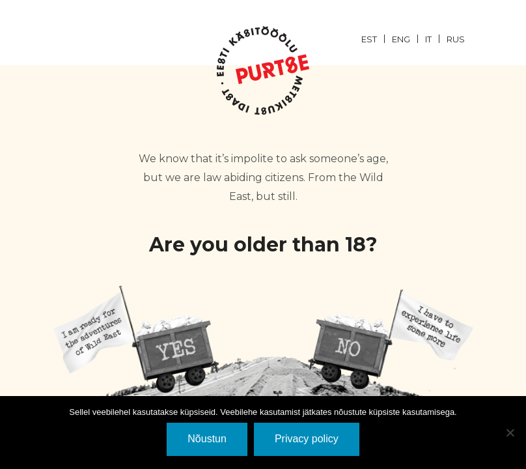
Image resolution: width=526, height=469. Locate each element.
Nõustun (207, 438)
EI (390, 339)
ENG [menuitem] (401, 39)
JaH (136, 339)
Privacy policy (307, 438)
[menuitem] (376, 38)
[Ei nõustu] (509, 432)
